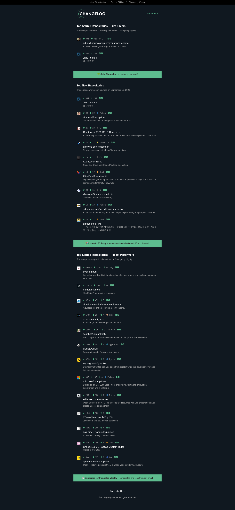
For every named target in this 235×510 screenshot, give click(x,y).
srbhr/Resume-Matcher (95, 399)
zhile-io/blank (90, 57)
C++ (102, 39)
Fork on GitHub (117, 2)
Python (101, 113)
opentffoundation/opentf (96, 461)
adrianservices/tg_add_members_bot (103, 209)
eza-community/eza (93, 319)
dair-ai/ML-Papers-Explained (98, 432)
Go (109, 457)
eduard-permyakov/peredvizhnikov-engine (106, 43)
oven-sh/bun (90, 271)
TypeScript (112, 344)
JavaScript (103, 142)
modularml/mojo (92, 289)
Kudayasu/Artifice (92, 161)
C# (99, 157)
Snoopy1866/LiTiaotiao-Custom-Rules (103, 446)
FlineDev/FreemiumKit (95, 176)
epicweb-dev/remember (96, 146)
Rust (109, 315)
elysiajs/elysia (90, 348)
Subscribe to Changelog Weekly (101, 478)
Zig (111, 267)
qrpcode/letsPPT (92, 223)
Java (100, 219)
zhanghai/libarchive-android (98, 194)
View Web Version (98, 2)
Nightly (152, 13)
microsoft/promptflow (94, 381)
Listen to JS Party (97, 243)
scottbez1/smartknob (94, 334)
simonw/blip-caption (94, 117)
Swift (100, 172)
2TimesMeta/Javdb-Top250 (97, 417)
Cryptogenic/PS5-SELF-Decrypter (101, 132)
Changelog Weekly (137, 2)
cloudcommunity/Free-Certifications (102, 304)
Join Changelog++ (110, 74)
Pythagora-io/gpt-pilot (94, 363)
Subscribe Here (117, 491)
